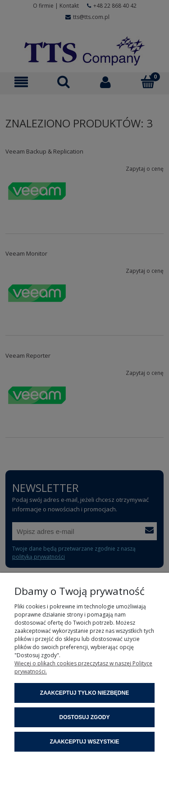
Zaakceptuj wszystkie (84, 742)
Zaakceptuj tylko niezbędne (84, 693)
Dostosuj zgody (84, 717)
